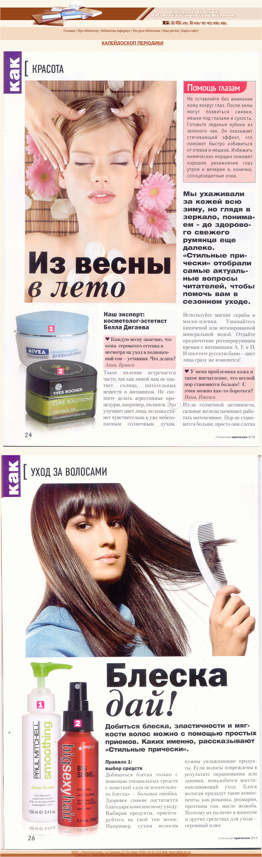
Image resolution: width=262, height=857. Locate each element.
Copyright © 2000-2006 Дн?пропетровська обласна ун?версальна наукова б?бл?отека (131, 855)
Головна (69, 31)
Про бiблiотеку (88, 31)
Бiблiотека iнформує (115, 31)
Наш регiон (171, 31)
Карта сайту (189, 31)
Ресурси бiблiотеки (146, 31)
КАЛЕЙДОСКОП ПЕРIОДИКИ (133, 43)
